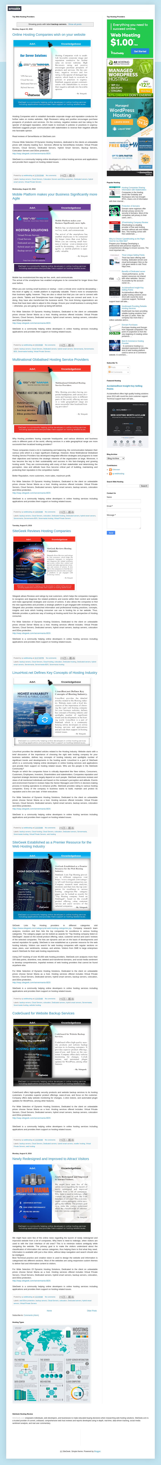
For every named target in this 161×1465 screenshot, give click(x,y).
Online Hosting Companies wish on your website (48, 35)
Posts (112, 367)
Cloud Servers (37, 179)
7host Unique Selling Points (133, 255)
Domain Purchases (129, 325)
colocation (47, 516)
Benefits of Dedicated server (133, 271)
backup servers (25, 179)
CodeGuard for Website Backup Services (43, 1013)
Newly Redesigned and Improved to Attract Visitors (50, 1159)
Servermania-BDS (30, 518)
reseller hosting (79, 1143)
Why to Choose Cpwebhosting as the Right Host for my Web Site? (127, 240)
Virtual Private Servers (33, 182)
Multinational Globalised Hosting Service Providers (50, 359)
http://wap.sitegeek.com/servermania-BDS (31, 153)
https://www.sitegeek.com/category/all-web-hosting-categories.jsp (41, 928)
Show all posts (74, 24)
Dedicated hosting (58, 516)
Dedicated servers (80, 179)
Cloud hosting (48, 662)
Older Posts (92, 1311)
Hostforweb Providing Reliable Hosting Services (134, 307)
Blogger (97, 1451)
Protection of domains (131, 206)
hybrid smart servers (65, 349)
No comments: (51, 175)
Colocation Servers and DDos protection (58, 179)
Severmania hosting (25, 351)
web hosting (51, 834)
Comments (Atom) (31, 1315)
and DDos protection (27, 1301)
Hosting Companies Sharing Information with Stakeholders (134, 189)
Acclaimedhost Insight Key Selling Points (133, 289)
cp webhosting (118, 474)
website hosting (35, 1005)
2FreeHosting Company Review (135, 222)
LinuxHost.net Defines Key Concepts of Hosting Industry (54, 673)
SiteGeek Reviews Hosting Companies (41, 531)
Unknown (116, 470)
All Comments (115, 372)
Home (49, 1311)
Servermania (78, 349)
